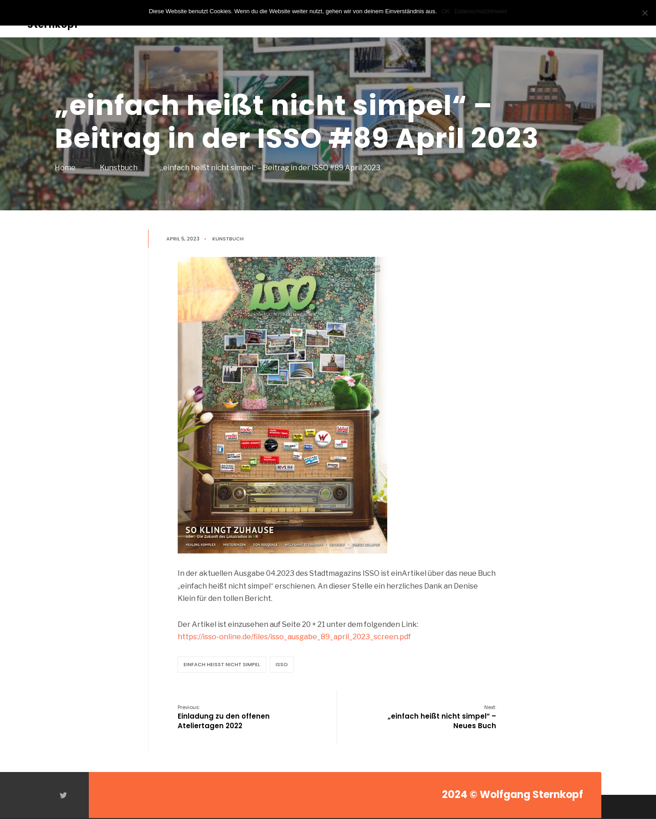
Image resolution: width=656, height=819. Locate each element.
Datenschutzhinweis (481, 11)
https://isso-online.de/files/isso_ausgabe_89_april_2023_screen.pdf (294, 636)
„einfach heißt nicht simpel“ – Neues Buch (442, 717)
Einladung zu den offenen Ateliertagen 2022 (224, 717)
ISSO (282, 664)
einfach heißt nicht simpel (222, 664)
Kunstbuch (119, 167)
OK (445, 11)
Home (65, 167)
